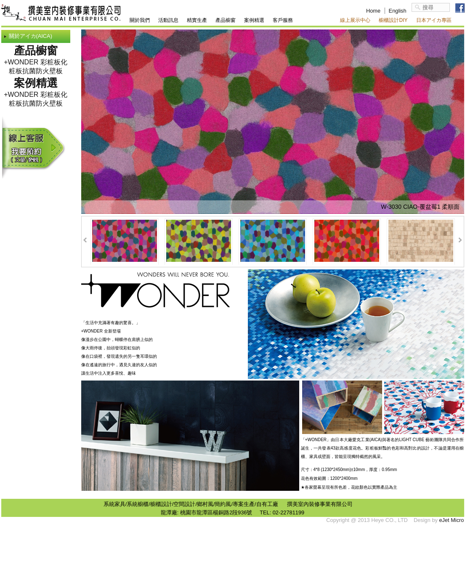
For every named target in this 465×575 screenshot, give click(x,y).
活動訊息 (168, 20)
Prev (85, 240)
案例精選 (254, 20)
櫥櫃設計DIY (393, 20)
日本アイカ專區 (434, 20)
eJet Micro (451, 520)
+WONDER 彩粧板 (32, 62)
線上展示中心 (355, 20)
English (398, 11)
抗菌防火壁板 (42, 71)
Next (460, 240)
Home (373, 11)
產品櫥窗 (225, 20)
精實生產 (197, 20)
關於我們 (140, 20)
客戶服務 (283, 20)
